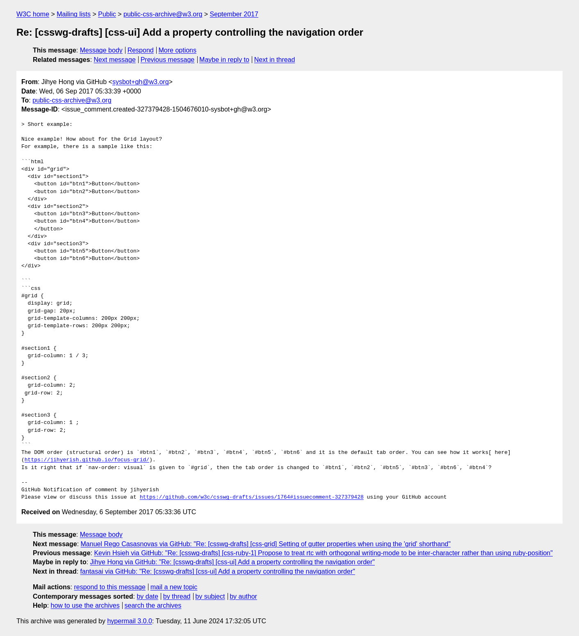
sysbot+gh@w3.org (140, 81)
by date (147, 596)
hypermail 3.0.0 (129, 621)
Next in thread (274, 59)
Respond (141, 50)
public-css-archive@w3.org (162, 14)
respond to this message (109, 587)
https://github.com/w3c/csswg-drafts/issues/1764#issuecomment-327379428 (252, 497)
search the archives (153, 605)
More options (178, 50)
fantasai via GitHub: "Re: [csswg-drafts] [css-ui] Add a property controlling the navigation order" (217, 571)
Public (107, 14)
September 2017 (234, 14)
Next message (115, 59)
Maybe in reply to (224, 59)
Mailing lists (74, 14)
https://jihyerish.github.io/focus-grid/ (87, 460)
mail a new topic (174, 587)
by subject (210, 596)
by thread (177, 596)
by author (243, 596)
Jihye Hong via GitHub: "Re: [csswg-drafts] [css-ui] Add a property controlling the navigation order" (232, 561)
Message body (101, 50)
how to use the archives (85, 605)
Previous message (168, 59)
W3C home (32, 14)
